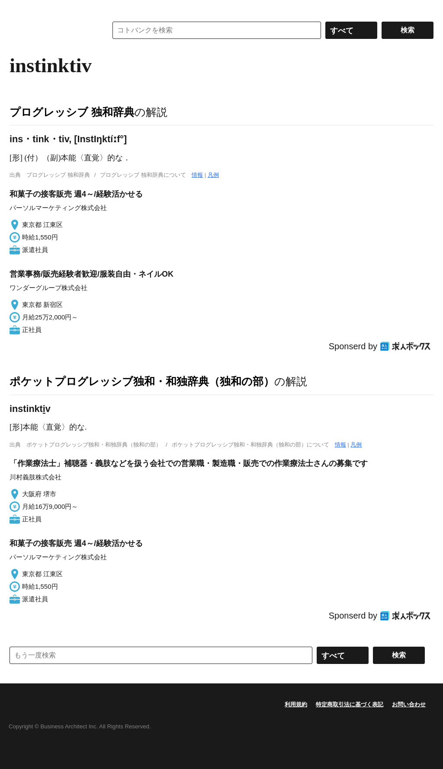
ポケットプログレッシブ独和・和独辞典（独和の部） (142, 381)
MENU (18, 8)
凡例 (213, 175)
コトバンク (52, 30)
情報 (197, 175)
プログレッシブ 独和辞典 (72, 112)
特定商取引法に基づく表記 (349, 704)
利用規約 (296, 704)
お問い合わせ (409, 704)
